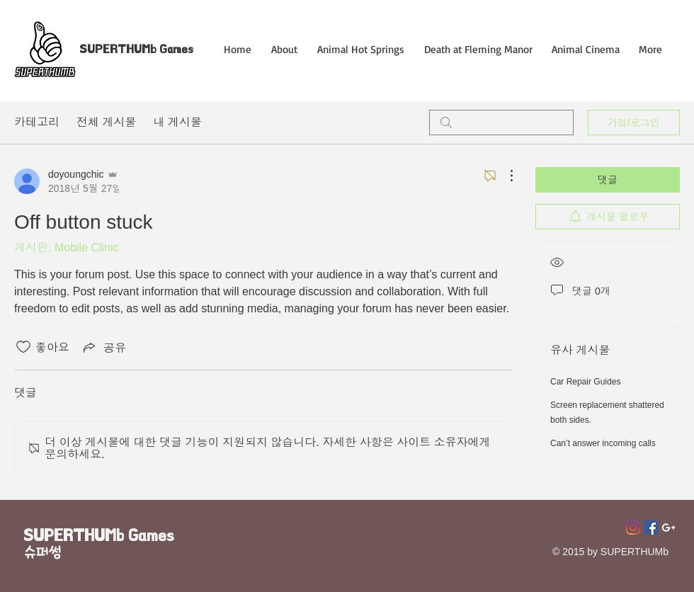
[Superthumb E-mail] (668, 527)
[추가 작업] (504, 175)
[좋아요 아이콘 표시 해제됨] (23, 346)
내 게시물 (177, 122)
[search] (501, 122)
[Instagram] (633, 527)
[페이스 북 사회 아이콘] (651, 527)
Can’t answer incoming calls (603, 443)
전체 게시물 (106, 122)
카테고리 (36, 122)
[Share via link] (103, 346)
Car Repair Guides (585, 382)
